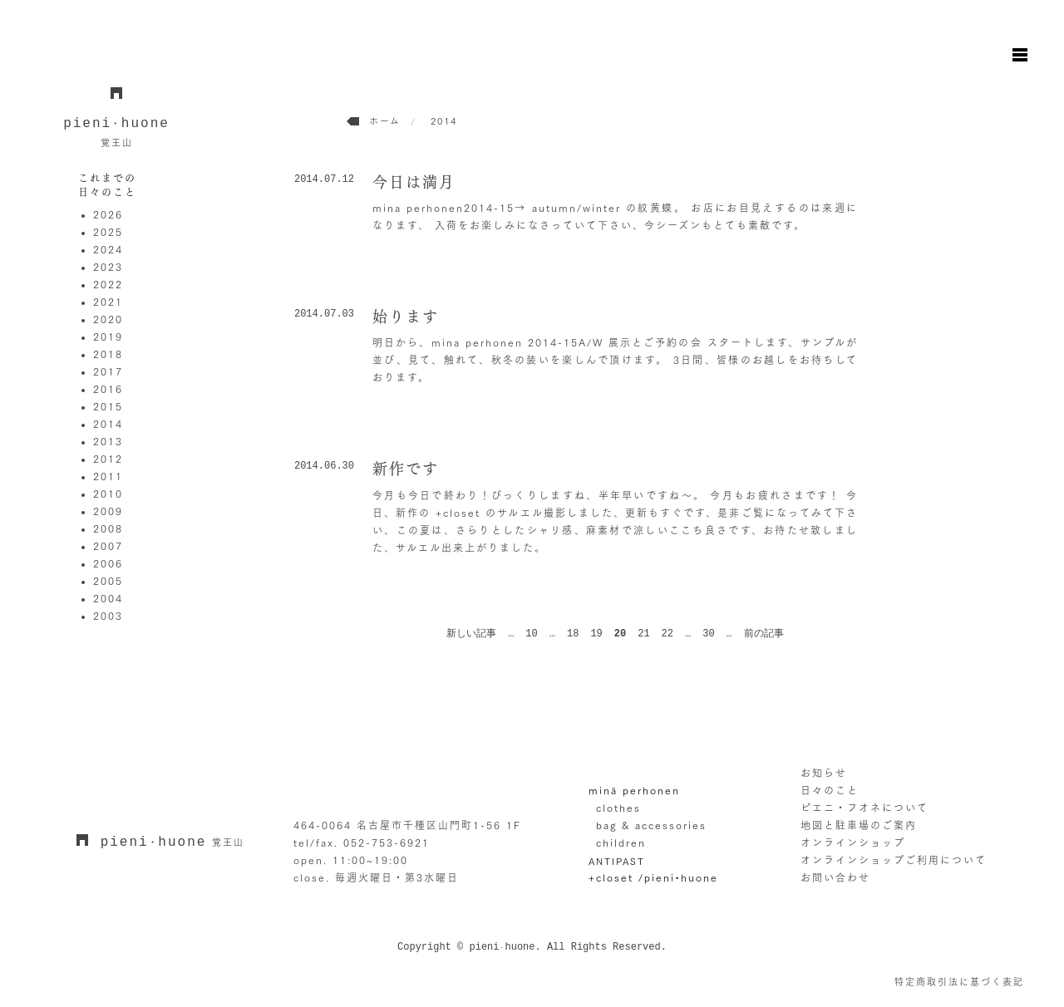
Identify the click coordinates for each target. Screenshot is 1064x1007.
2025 (108, 232)
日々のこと (829, 790)
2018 (108, 354)
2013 (108, 441)
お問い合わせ (835, 877)
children (621, 842)
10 (531, 634)
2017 (108, 371)
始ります (405, 316)
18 (573, 634)
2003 (108, 616)
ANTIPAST (617, 861)
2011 (108, 476)
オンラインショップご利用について (893, 860)
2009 (108, 511)
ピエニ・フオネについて (864, 808)
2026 (108, 214)
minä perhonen (634, 790)
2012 (108, 459)
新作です (405, 468)
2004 (108, 598)
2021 (108, 302)
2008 (108, 528)
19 (596, 634)
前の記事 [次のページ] (764, 634)
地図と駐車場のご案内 (858, 825)
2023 (108, 267)
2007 (108, 546)
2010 (108, 494)
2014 (108, 424)
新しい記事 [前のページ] (471, 634)
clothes (618, 808)
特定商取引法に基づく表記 (959, 981)
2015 (108, 406)
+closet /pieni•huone (653, 877)
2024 (108, 249)
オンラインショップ (852, 842)
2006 (108, 563)
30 (708, 634)
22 (667, 634)
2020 (108, 319)
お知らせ (823, 773)
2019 (108, 336)
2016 (108, 389)
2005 (108, 581)
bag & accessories (651, 825)
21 (643, 634)
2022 (108, 284)
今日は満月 (414, 181)
